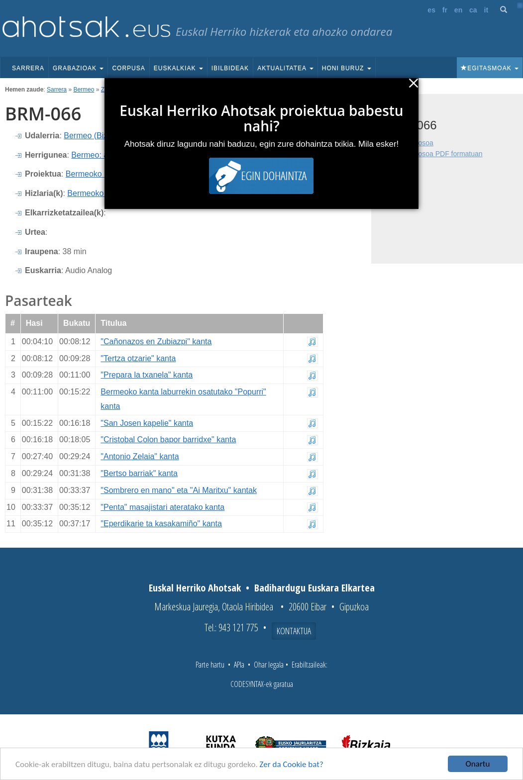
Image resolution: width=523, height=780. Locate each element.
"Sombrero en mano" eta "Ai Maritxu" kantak (179, 490)
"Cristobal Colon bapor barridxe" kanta (168, 439)
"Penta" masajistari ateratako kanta (162, 507)
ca (473, 10)
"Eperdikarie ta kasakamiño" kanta (161, 523)
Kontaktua (294, 631)
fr (444, 10)
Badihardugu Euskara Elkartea (314, 587)
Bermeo (83, 89)
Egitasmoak (490, 68)
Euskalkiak (178, 68)
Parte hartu (210, 664)
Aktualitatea (285, 68)
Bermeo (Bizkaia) (94, 135)
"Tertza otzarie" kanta (138, 358)
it (486, 10)
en (458, 10)
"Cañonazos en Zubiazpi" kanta (156, 341)
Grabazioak (78, 68)
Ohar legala (269, 664)
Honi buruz (346, 68)
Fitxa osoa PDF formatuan (441, 154)
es (431, 10)
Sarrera (28, 68)
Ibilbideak (230, 68)
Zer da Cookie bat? (291, 764)
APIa (239, 664)
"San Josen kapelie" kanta (147, 423)
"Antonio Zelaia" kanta (140, 456)
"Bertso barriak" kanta (139, 473)
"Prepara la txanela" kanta (147, 375)
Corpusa (128, 68)
